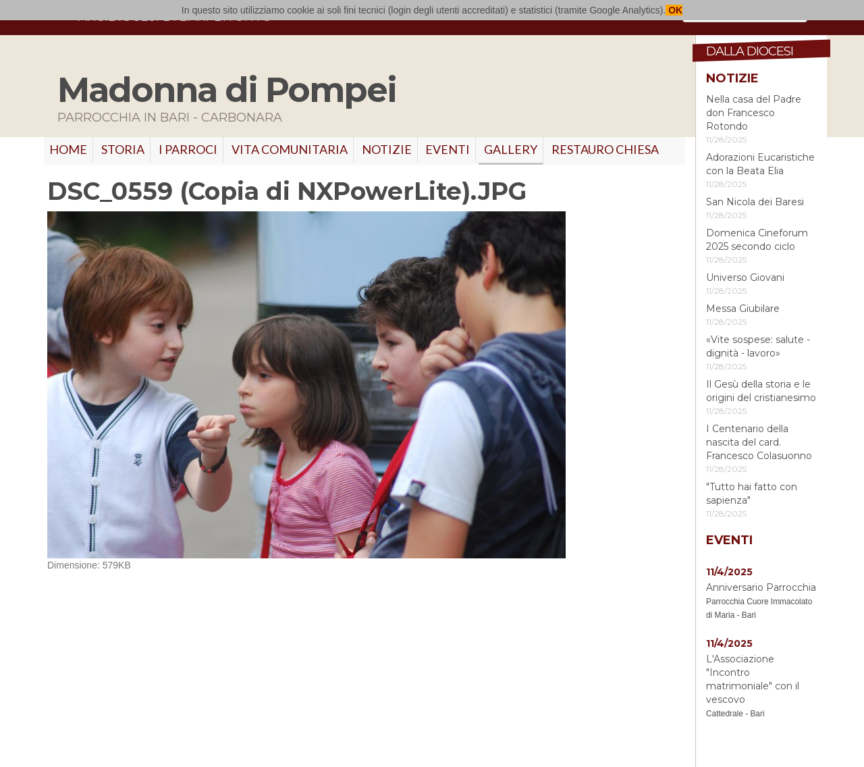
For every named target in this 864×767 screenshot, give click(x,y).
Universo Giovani (745, 277)
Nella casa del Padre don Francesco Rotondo (753, 112)
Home (68, 149)
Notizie (387, 149)
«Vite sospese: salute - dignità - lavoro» (758, 346)
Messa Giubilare (743, 308)
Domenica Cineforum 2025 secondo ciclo (757, 240)
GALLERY (510, 149)
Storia (122, 149)
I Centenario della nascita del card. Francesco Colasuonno (759, 442)
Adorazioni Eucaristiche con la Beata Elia (760, 164)
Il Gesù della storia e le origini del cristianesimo (761, 391)
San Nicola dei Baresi (755, 202)
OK (674, 10)
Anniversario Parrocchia (761, 587)
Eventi (447, 149)
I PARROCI (188, 149)
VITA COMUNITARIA (290, 149)
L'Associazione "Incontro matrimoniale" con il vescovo (752, 679)
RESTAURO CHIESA (605, 149)
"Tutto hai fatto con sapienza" (751, 493)
